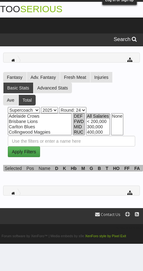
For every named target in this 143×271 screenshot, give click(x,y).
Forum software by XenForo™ (25, 236)
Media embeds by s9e (67, 236)
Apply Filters (24, 151)
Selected (13, 168)
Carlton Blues (39, 127)
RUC (78, 132)
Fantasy (15, 77)
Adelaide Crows (39, 116)
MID (78, 127)
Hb (74, 168)
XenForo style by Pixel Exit (105, 236)
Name (44, 168)
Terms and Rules (128, 228)
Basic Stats (18, 87)
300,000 (98, 127)
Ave (10, 100)
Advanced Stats (52, 87)
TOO (31, 9)
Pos (30, 168)
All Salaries (98, 116)
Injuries (101, 77)
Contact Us (107, 214)
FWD (78, 121)
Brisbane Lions (39, 121)
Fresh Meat (75, 77)
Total (27, 100)
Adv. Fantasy (43, 77)
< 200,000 (98, 121)
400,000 (98, 132)
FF (127, 168)
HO (116, 168)
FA (137, 168)
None (117, 116)
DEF (78, 116)
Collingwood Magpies (39, 132)
